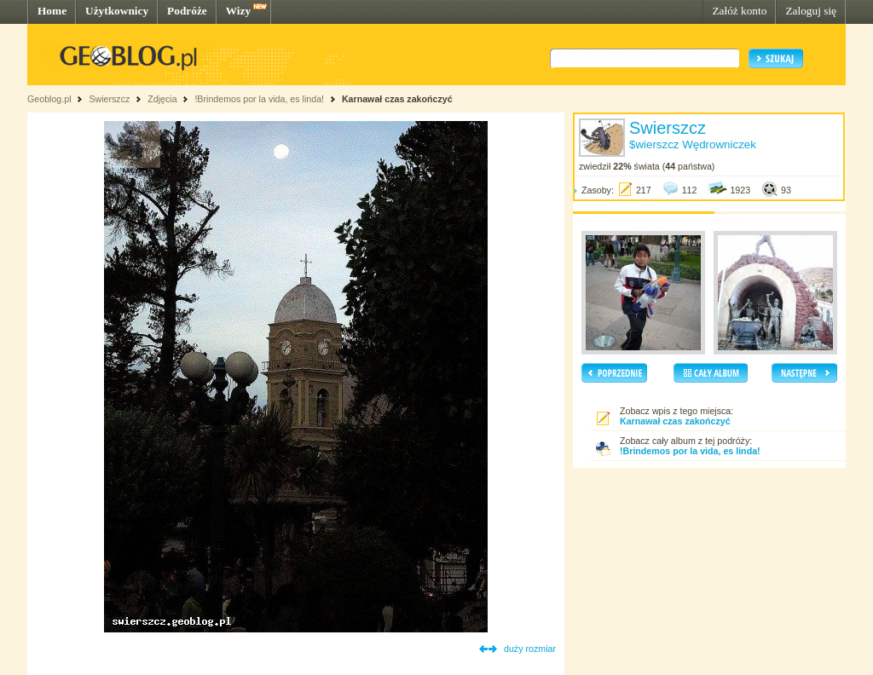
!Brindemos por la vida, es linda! (259, 99)
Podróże (187, 10)
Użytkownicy (116, 10)
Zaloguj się (810, 10)
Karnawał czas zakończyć (397, 99)
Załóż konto (739, 10)
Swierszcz (109, 99)
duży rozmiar (530, 648)
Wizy (238, 10)
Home (52, 10)
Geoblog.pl (49, 99)
